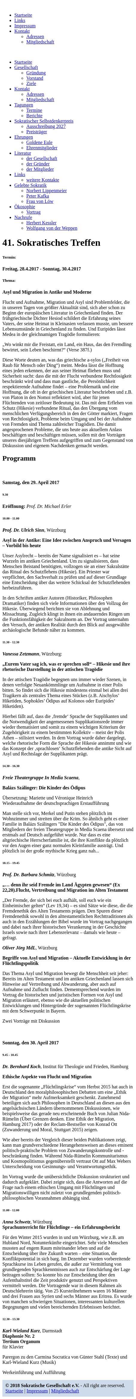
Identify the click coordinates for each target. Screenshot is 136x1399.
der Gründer (38, 163)
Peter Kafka (37, 195)
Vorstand (34, 78)
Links (19, 20)
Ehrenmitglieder (41, 147)
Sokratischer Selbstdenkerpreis (44, 120)
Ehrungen (23, 137)
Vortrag (33, 212)
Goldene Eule (39, 142)
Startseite (23, 15)
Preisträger (36, 131)
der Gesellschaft (41, 158)
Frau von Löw (40, 201)
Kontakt (22, 31)
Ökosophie (24, 206)
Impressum (25, 25)
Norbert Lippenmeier (46, 190)
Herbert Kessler (41, 222)
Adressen (35, 36)
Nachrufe (23, 217)
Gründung (36, 72)
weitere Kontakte (42, 179)
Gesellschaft (26, 67)
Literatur (22, 153)
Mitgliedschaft (40, 41)
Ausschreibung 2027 (46, 126)
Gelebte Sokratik (30, 185)
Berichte (34, 115)
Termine (34, 110)
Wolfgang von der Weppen (51, 228)
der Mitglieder (40, 169)
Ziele (31, 83)
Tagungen (23, 104)
